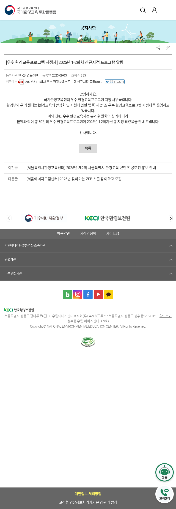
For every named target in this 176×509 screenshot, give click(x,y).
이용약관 (127, 233)
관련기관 (10, 269)
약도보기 (166, 326)
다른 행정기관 (13, 283)
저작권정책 (152, 233)
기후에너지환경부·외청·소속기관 (25, 255)
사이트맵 (88, 243)
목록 (88, 148)
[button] (171, 218)
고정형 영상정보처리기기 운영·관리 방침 (82, 233)
